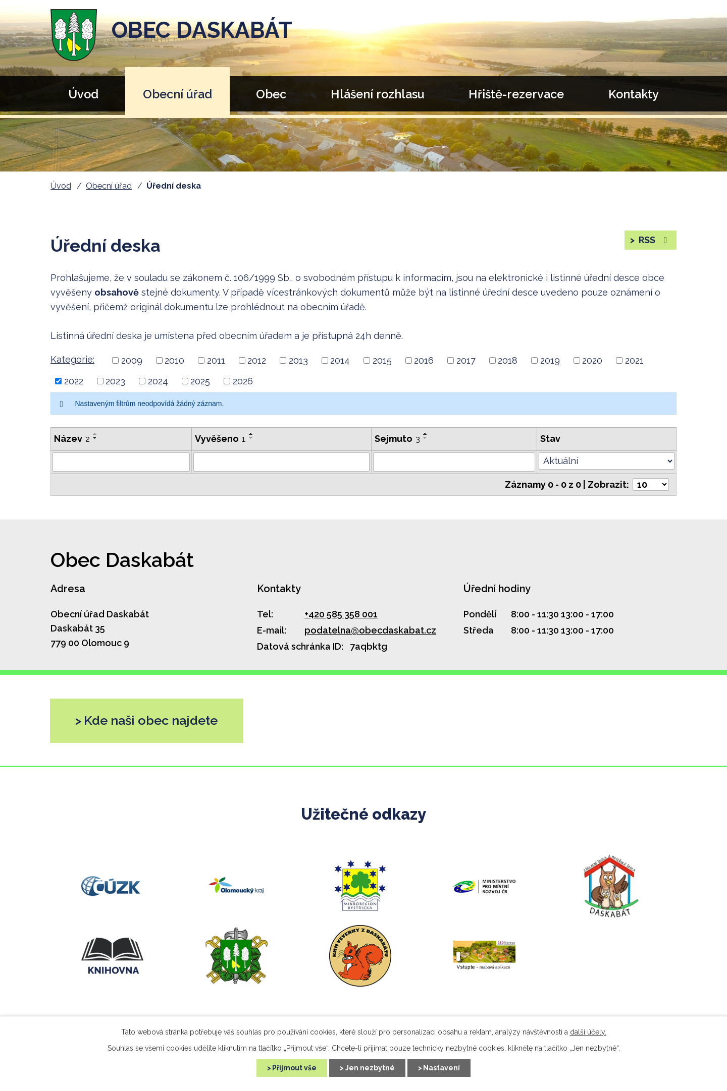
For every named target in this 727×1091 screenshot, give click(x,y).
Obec (271, 94)
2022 (73, 381)
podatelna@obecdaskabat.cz (370, 630)
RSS (654, 240)
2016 (424, 360)
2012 (256, 360)
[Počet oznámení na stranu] (651, 484)
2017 (466, 360)
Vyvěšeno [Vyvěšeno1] (220, 438)
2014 (340, 360)
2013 (298, 360)
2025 (200, 381)
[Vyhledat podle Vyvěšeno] (281, 462)
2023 (115, 381)
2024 (158, 381)
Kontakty (633, 94)
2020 (592, 360)
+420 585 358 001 (341, 614)
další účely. (588, 1032)
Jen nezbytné (370, 1068)
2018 (507, 360)
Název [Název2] (72, 438)
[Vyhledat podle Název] (121, 462)
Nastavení (442, 1068)
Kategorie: (72, 359)
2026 (243, 381)
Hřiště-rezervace (516, 94)
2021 (634, 360)
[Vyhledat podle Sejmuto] (454, 462)
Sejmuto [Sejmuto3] (397, 438)
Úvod (83, 94)
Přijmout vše (294, 1068)
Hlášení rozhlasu (378, 94)
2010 (174, 360)
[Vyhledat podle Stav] (606, 461)
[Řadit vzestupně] (95, 434)
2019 (550, 360)
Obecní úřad (177, 94)
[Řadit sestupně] (95, 438)
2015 (382, 360)
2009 (131, 360)
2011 (216, 360)
